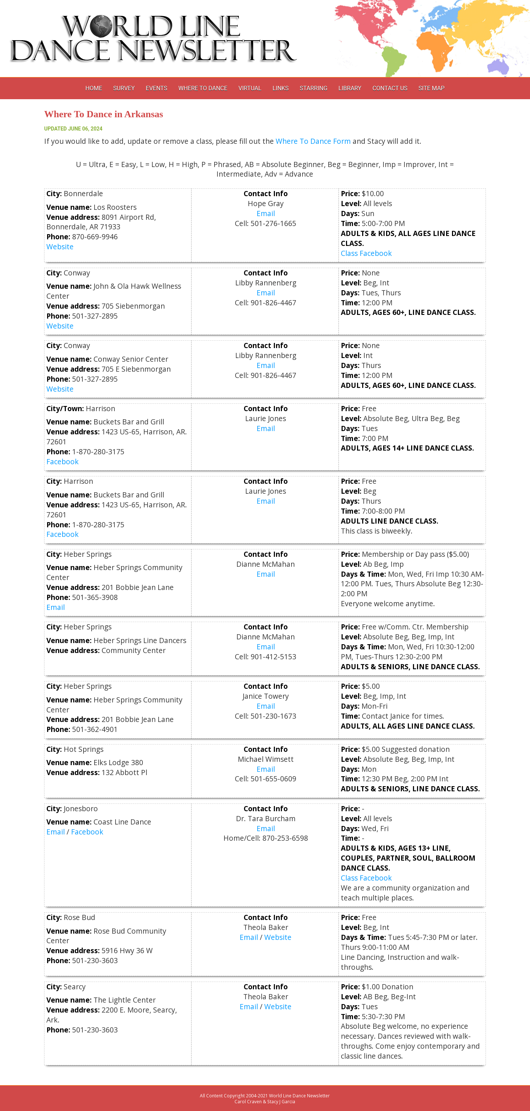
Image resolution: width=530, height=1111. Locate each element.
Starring (313, 88)
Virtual (250, 88)
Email (266, 213)
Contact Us (389, 88)
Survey (124, 88)
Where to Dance (203, 88)
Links (280, 88)
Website (60, 246)
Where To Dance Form (313, 141)
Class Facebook (366, 253)
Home (93, 88)
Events (156, 88)
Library (350, 88)
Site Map (431, 88)
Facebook (62, 461)
